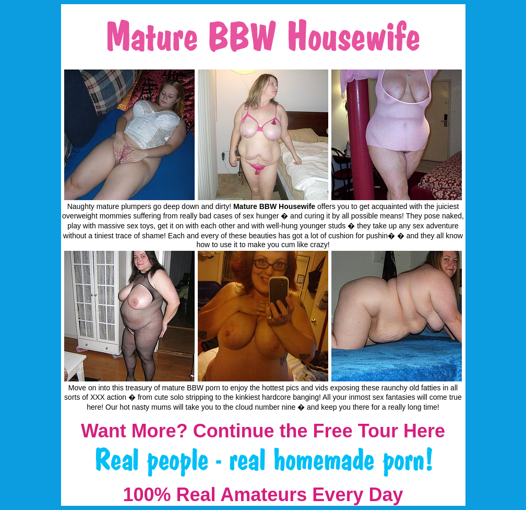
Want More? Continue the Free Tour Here (263, 431)
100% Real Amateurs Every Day (263, 494)
